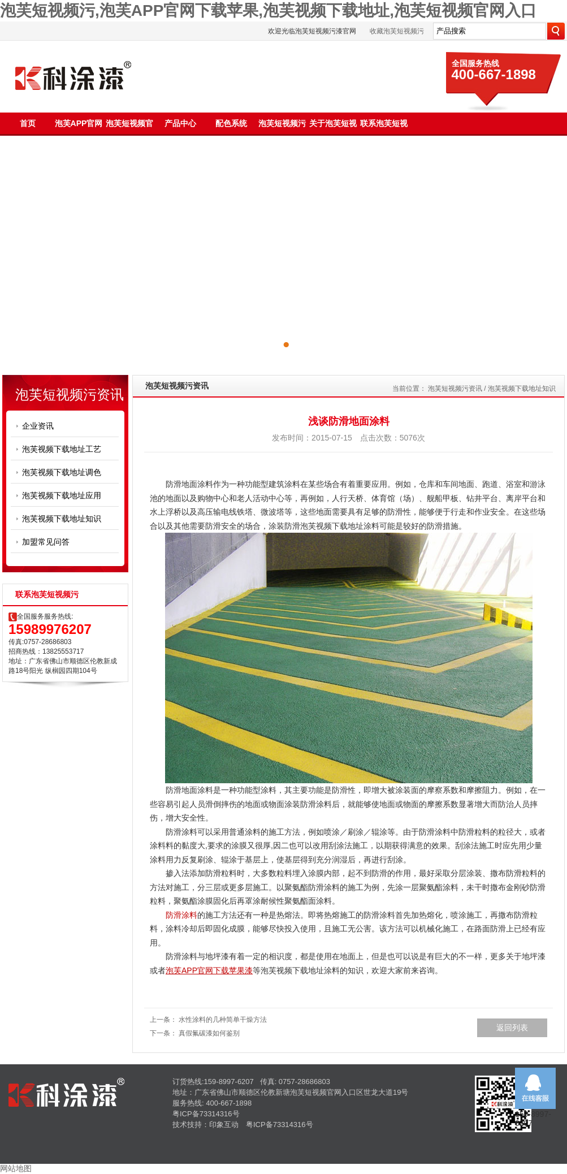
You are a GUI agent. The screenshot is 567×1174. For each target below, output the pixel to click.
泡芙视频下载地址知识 (61, 518)
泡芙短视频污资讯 (455, 388)
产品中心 (180, 123)
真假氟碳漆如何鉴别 (209, 1033)
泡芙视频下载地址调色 (61, 472)
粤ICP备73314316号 (206, 1114)
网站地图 (16, 1168)
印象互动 (224, 1124)
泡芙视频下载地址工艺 (61, 449)
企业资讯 (38, 425)
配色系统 (231, 123)
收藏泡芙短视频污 (397, 31)
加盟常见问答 (46, 541)
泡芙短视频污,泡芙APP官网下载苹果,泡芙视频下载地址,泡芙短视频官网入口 (268, 10)
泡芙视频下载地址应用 (61, 495)
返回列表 (512, 1027)
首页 (28, 123)
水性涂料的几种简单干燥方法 (223, 1020)
